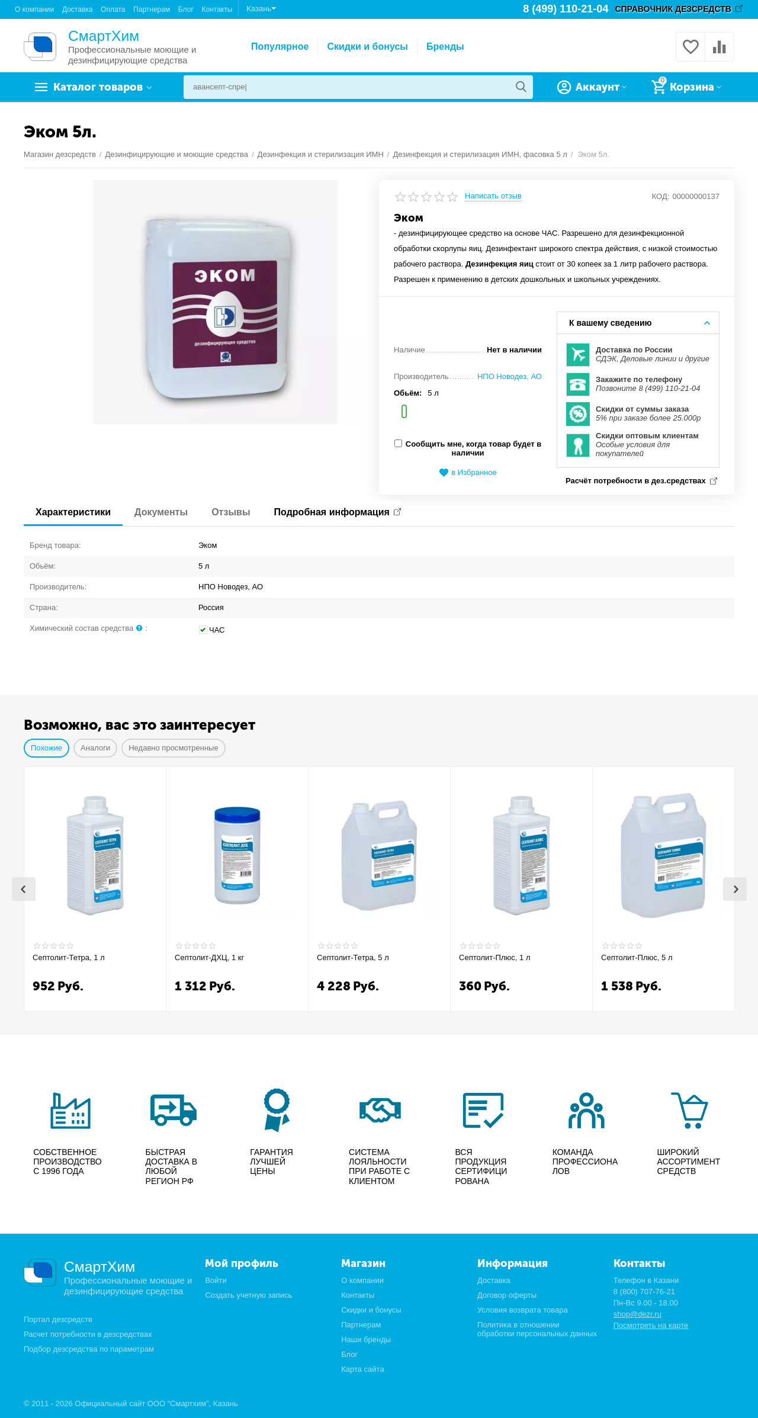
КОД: (661, 196)
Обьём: (408, 393)
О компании (34, 9)
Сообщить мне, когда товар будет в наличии (467, 448)
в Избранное (468, 473)
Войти (215, 1280)
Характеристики (73, 512)
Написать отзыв (493, 196)
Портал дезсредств (58, 1320)
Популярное (280, 46)
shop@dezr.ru (637, 1314)
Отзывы (230, 512)
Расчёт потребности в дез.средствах (636, 481)
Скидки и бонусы (367, 46)
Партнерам (151, 9)
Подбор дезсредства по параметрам (89, 1349)
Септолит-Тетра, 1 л (69, 957)
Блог (186, 9)
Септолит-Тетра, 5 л (353, 957)
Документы (161, 512)
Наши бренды (366, 1339)
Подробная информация (332, 512)
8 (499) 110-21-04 (565, 9)
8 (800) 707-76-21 (644, 1291)
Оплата (113, 9)
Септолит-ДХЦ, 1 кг (209, 957)
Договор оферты (507, 1295)
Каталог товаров (98, 87)
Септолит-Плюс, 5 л (637, 957)
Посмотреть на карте (651, 1325)
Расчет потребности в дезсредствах (88, 1334)
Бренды (445, 46)
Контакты (216, 9)
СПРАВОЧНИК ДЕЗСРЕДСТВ (673, 9)
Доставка (77, 9)
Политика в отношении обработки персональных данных (537, 1329)
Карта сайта (362, 1369)
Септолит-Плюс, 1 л (495, 957)
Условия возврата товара (522, 1309)
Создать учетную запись (248, 1295)
